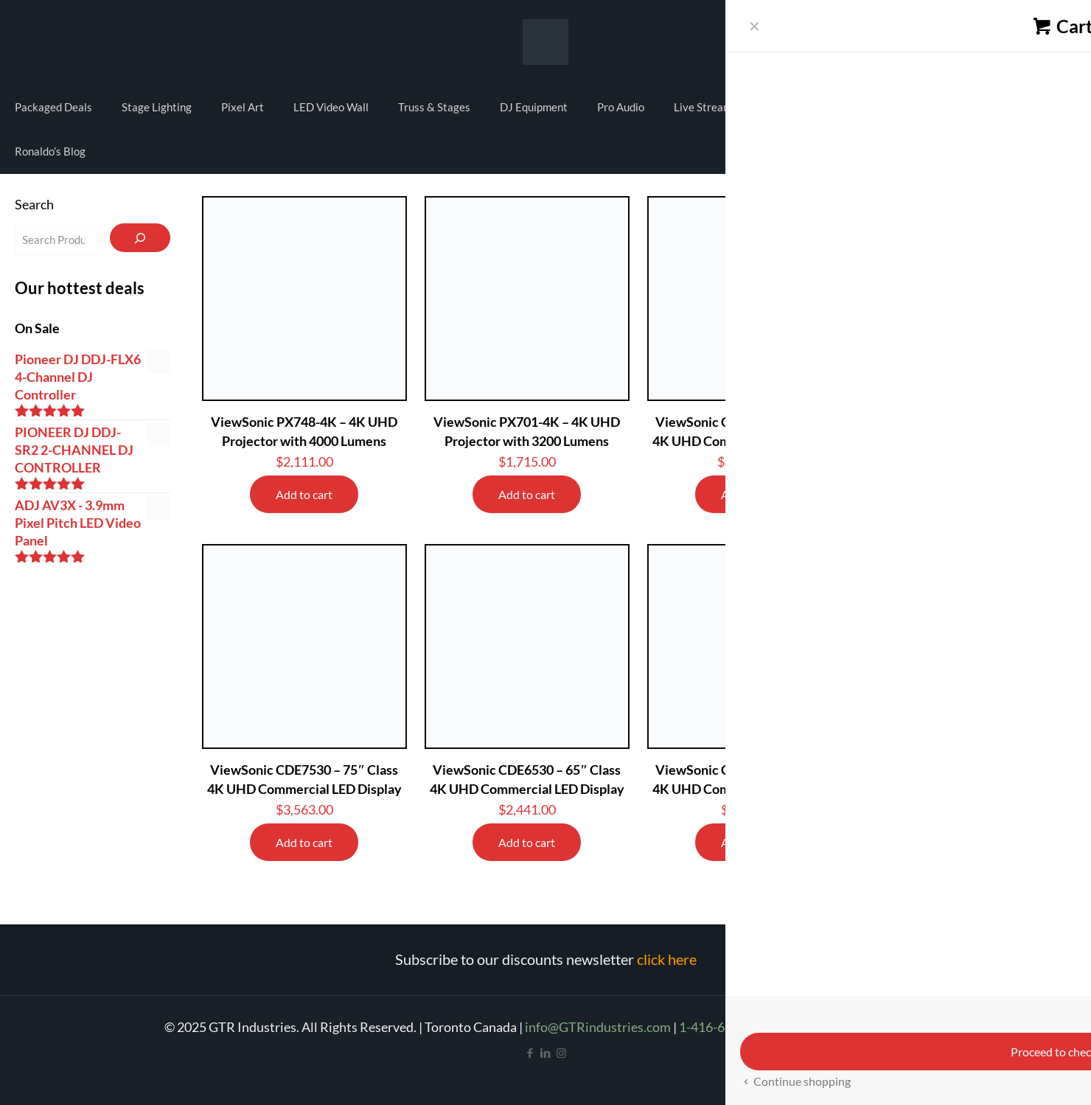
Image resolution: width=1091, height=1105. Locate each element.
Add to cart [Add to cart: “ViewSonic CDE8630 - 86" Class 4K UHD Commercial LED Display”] (972, 494)
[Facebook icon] (530, 1052)
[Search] (140, 237)
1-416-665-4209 (726, 1027)
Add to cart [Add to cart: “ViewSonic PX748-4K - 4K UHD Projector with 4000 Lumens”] (304, 494)
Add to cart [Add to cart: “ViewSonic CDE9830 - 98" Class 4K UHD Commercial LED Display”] (749, 494)
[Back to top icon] (1020, 1074)
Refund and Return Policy (854, 1027)
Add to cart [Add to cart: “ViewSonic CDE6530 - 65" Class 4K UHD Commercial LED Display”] (526, 842)
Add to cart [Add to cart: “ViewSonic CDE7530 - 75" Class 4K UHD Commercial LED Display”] (304, 842)
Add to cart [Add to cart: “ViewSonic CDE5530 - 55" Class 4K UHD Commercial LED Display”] (749, 842)
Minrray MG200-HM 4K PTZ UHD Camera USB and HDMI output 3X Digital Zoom (972, 788)
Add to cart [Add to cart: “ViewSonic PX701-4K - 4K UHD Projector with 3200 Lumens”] (526, 494)
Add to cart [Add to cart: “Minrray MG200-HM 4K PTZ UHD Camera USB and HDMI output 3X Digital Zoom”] (972, 861)
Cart (1058, 40)
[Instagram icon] (561, 1052)
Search (34, 204)
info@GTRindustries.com (598, 1027)
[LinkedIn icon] (545, 1052)
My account (1007, 40)
